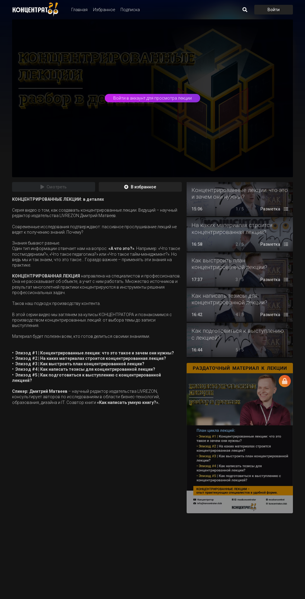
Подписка (130, 9)
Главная (79, 9)
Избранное (104, 9)
